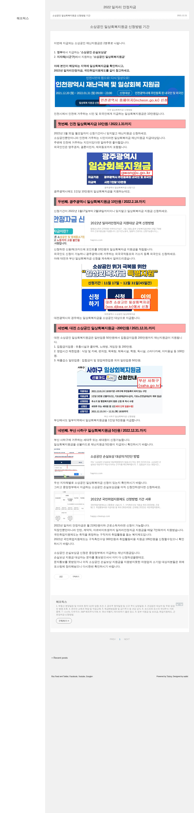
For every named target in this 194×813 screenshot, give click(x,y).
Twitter (66, 804)
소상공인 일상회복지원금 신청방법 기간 (71, 15)
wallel (186, 804)
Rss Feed (55, 804)
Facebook (73, 804)
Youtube (82, 804)
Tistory (169, 804)
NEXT (126, 766)
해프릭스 (23, 18)
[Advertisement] (120, 59)
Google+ (89, 804)
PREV (112, 766)
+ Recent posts (59, 785)
